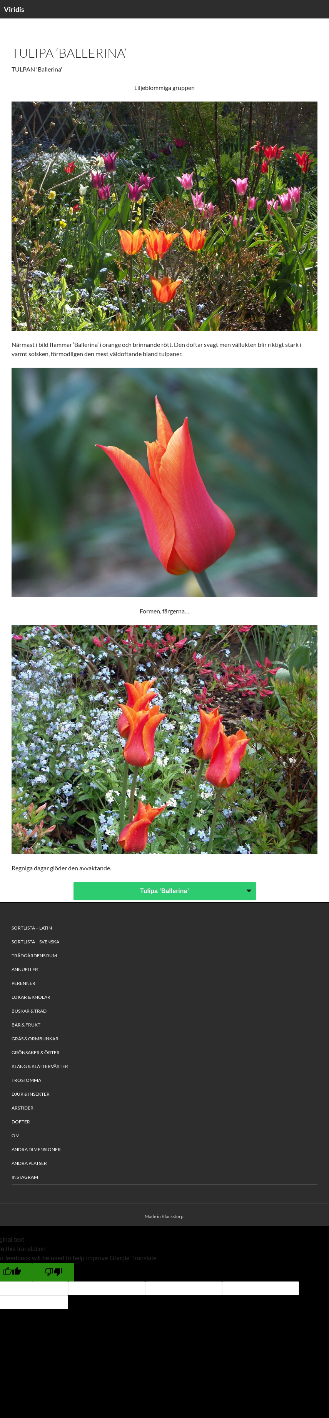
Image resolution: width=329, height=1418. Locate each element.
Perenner (23, 983)
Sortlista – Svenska (35, 942)
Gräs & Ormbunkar (35, 1038)
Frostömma (26, 1080)
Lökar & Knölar (31, 997)
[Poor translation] (53, 1272)
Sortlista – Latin (32, 928)
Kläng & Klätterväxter (40, 1066)
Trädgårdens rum (34, 955)
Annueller (25, 969)
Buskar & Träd (29, 1011)
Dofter (21, 1122)
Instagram (25, 1177)
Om (16, 1135)
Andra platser (29, 1163)
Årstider (22, 1108)
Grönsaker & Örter (36, 1052)
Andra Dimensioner (36, 1149)
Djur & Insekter (31, 1094)
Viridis (14, 9)
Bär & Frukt (26, 1025)
